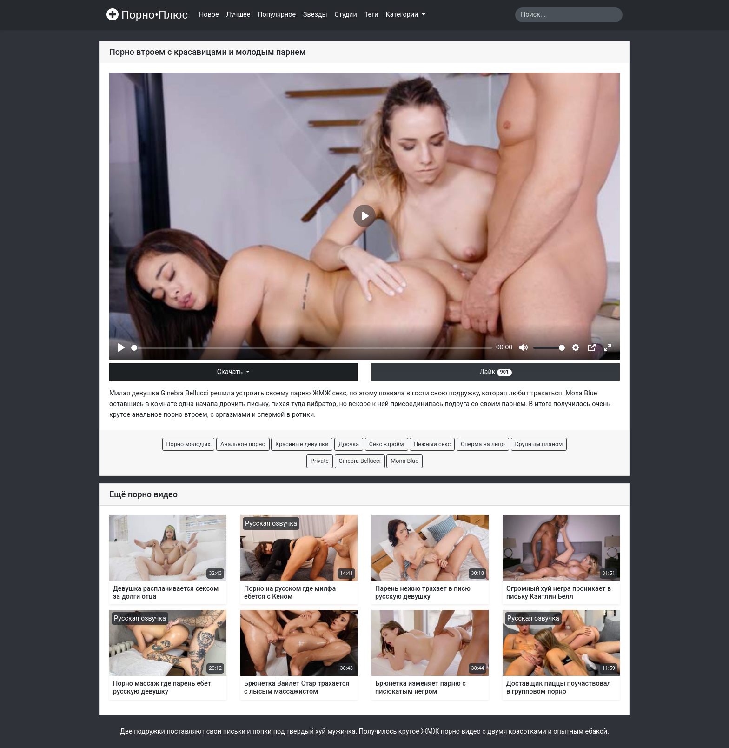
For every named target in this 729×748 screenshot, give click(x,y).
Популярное (277, 15)
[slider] (311, 347)
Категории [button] (403, 15)
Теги (371, 15)
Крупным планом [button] (539, 444)
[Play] (121, 347)
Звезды (315, 15)
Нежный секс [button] (432, 444)
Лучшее (238, 15)
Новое (209, 15)
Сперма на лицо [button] (483, 444)
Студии (346, 15)
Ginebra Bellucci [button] (360, 460)
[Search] (569, 14)
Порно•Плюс (147, 14)
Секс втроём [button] (386, 444)
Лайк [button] (495, 372)
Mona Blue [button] (404, 460)
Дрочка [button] (348, 444)
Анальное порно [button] (242, 444)
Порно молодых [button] (188, 444)
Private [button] (320, 460)
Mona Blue (581, 393)
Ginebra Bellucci (185, 393)
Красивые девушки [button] (301, 444)
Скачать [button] (231, 372)
